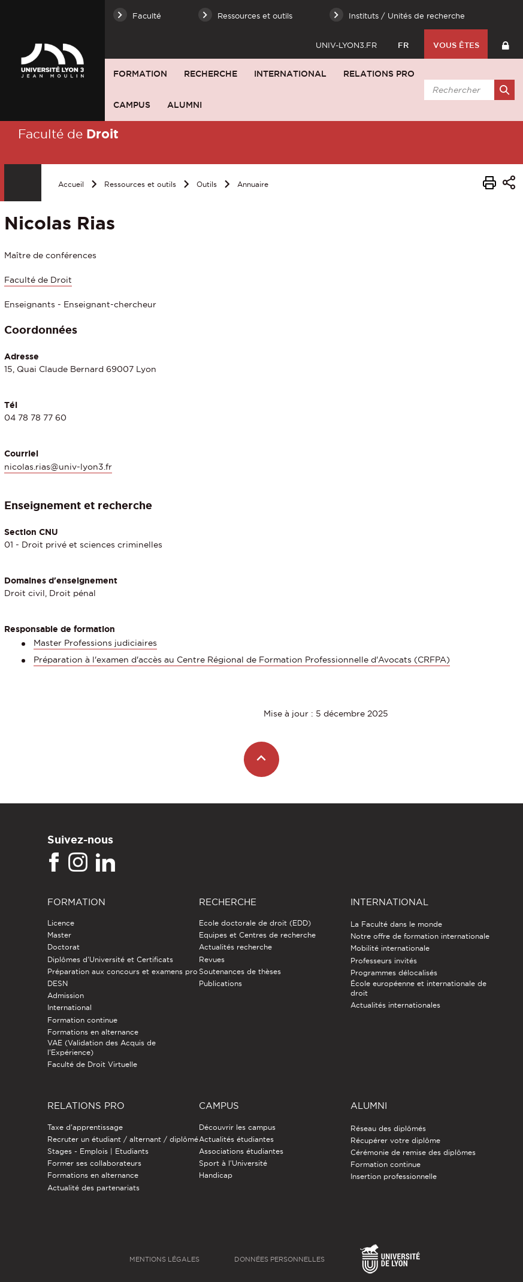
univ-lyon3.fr (346, 45)
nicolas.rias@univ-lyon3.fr (58, 466)
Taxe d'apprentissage (85, 1127)
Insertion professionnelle (393, 1176)
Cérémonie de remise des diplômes (413, 1152)
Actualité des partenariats (93, 1188)
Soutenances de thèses (240, 971)
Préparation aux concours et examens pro (122, 971)
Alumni (184, 105)
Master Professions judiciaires (95, 643)
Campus (131, 105)
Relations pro (379, 73)
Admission (65, 995)
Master (59, 935)
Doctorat (63, 947)
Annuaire (252, 184)
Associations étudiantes (241, 1151)
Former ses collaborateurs (94, 1163)
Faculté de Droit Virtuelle (92, 1064)
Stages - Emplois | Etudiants (98, 1151)
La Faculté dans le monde (396, 924)
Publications (220, 983)
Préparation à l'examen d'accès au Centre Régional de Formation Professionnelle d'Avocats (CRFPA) (242, 659)
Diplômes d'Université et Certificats (110, 959)
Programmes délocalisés (393, 972)
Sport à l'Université (233, 1163)
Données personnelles (279, 1259)
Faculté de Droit (38, 280)
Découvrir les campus (237, 1127)
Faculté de (68, 133)
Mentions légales (164, 1259)
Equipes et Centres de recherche (257, 935)
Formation (140, 73)
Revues (212, 959)
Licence (60, 923)
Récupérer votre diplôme (395, 1140)
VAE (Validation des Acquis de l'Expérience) (101, 1047)
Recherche (210, 73)
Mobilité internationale (390, 948)
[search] (467, 90)
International (290, 73)
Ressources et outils (140, 184)
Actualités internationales (395, 1005)
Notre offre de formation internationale (419, 936)
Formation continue (82, 1020)
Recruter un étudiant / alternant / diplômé (122, 1139)
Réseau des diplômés (388, 1128)
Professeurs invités (383, 960)
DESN (57, 983)
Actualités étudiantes (236, 1139)
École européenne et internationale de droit (418, 988)
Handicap (215, 1175)
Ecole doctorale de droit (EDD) (255, 923)
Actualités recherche (235, 947)
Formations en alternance (92, 1032)
